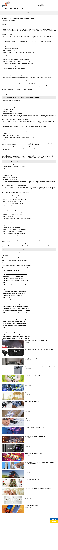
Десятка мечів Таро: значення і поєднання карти (14, 347)
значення (22, 368)
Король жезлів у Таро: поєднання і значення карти (15, 312)
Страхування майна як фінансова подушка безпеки (35, 422)
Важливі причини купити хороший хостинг (33, 414)
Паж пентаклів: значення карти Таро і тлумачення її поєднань (17, 342)
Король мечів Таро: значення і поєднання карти (14, 317)
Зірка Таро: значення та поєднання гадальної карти (15, 349)
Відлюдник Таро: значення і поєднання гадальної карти (16, 338)
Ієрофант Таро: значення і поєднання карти (13, 325)
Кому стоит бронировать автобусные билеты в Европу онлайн (37, 501)
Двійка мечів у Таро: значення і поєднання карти (15, 355)
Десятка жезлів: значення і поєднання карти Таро (15, 353)
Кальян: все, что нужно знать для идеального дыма (35, 457)
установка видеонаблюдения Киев (32, 431)
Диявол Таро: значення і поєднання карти (13, 306)
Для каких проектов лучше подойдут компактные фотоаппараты (38, 475)
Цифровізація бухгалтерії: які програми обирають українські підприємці (39, 448)
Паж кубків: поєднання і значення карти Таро (14, 308)
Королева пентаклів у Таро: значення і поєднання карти (16, 336)
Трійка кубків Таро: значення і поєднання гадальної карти (17, 340)
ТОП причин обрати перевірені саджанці (33, 405)
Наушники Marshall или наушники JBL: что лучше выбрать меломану (39, 379)
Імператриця (8, 368)
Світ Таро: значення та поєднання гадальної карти (15, 351)
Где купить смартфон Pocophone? (32, 535)
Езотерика (5, 50)
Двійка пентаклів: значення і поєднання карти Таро (15, 319)
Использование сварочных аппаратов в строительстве (36, 370)
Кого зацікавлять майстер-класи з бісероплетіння (35, 440)
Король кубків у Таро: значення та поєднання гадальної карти (17, 366)
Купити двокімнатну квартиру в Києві (32, 388)
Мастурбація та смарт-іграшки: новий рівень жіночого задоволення (38, 518)
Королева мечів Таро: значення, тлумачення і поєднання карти (18, 330)
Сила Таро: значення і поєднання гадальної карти (15, 345)
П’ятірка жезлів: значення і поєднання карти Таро (15, 357)
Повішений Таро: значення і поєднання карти (14, 327)
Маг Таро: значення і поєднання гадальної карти (15, 334)
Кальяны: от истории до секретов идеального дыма (35, 466)
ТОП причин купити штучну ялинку (32, 509)
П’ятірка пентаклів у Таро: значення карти (13, 362)
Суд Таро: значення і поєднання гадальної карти (15, 321)
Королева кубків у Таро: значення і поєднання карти (15, 360)
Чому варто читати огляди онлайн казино (33, 483)
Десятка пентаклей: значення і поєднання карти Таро (16, 364)
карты (26, 368)
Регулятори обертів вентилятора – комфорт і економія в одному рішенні (39, 527)
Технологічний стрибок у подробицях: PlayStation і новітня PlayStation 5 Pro (40, 396)
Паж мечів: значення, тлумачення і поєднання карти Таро (16, 310)
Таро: (29, 368)
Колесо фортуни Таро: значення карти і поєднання (15, 332)
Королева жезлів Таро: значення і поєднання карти (15, 304)
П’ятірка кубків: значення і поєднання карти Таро (15, 323)
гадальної (13, 368)
